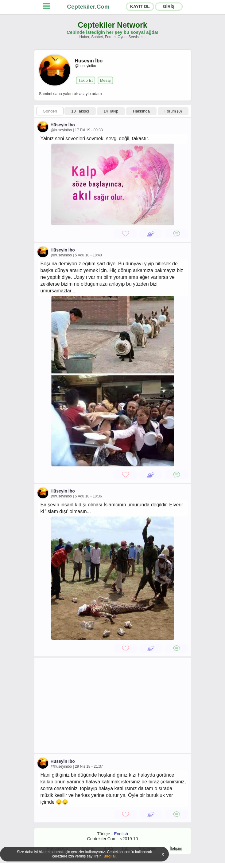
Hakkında (141, 111)
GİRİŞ (169, 6)
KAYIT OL (140, 6)
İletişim (176, 848)
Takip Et (86, 80)
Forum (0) (173, 111)
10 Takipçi (80, 111)
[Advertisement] (112, 705)
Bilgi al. (110, 856)
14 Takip (110, 111)
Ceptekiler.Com (88, 6)
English (121, 833)
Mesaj (105, 80)
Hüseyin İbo (63, 124)
